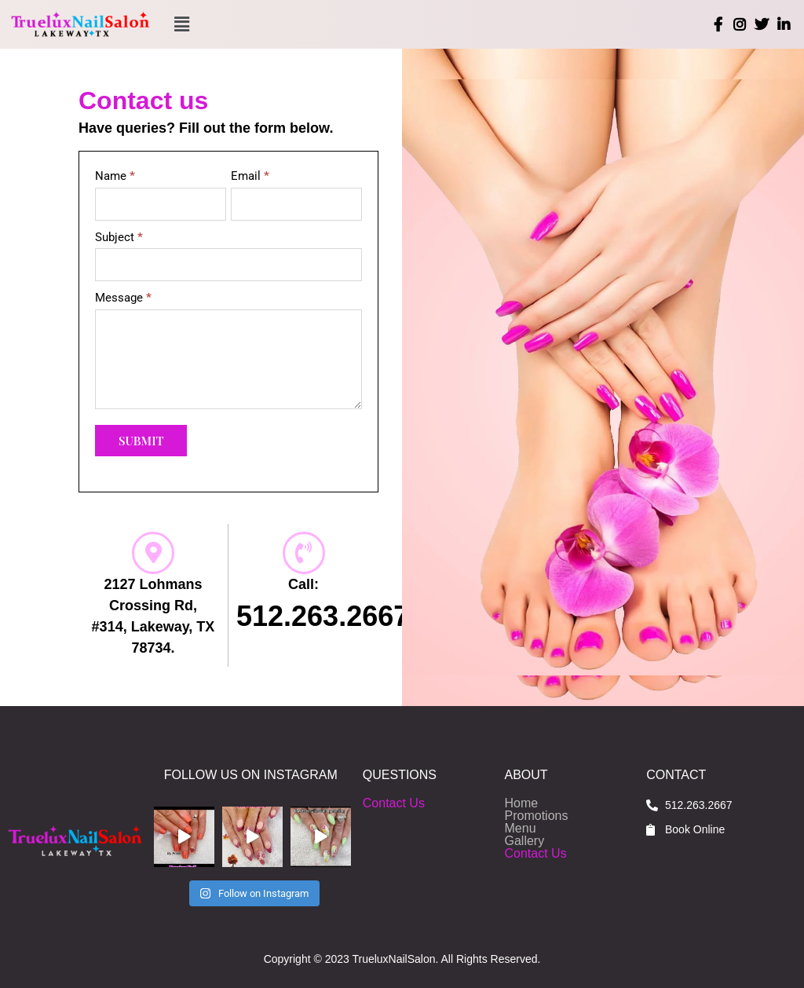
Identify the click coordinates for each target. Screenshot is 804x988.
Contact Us (394, 803)
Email (250, 176)
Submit (141, 440)
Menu (520, 828)
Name (115, 176)
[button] (182, 24)
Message (123, 298)
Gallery (525, 841)
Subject (119, 237)
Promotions (536, 816)
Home (522, 803)
